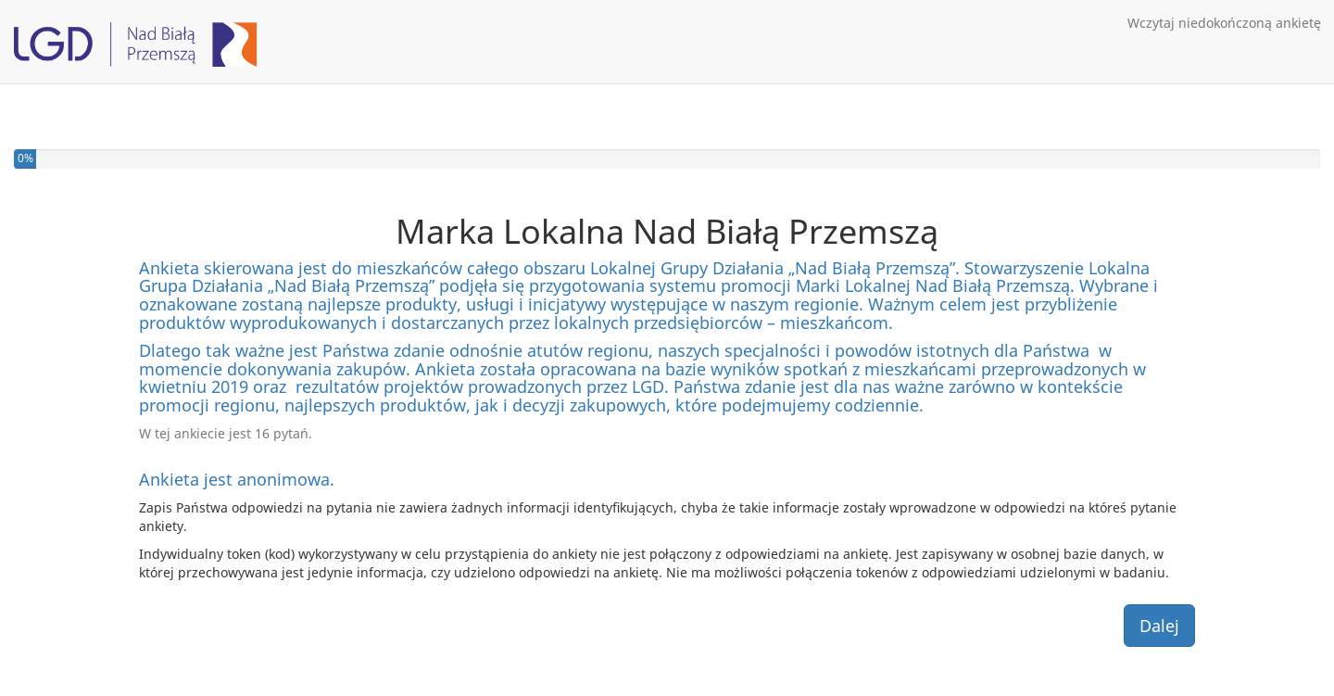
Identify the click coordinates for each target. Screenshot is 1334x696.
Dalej (1159, 625)
